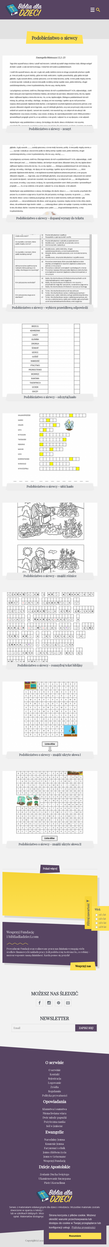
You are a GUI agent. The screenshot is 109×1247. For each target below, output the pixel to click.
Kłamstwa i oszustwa (54, 1109)
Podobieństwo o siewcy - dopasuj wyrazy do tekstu (50, 218)
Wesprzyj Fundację (54, 1160)
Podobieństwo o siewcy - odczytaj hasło (50, 397)
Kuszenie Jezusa (54, 1143)
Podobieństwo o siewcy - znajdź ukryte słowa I (50, 755)
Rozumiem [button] (75, 1236)
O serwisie (54, 1070)
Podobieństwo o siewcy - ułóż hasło (50, 486)
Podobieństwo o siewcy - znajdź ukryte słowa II (50, 844)
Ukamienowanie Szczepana (55, 1178)
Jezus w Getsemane (54, 1156)
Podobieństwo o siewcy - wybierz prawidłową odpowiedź (50, 307)
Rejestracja (54, 1078)
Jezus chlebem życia (54, 1152)
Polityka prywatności (54, 1095)
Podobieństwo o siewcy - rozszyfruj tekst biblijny (49, 665)
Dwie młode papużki (55, 1117)
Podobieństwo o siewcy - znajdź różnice (50, 576)
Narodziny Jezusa (54, 1139)
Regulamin (54, 1091)
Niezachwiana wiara (54, 1113)
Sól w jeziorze (54, 1126)
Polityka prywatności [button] (83, 1227)
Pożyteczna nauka (54, 1121)
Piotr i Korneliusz (54, 1182)
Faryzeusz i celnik (54, 1148)
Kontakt (54, 1074)
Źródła (54, 1087)
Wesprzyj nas (83, 966)
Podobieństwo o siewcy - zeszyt (50, 129)
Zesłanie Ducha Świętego (54, 1174)
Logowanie (54, 1082)
